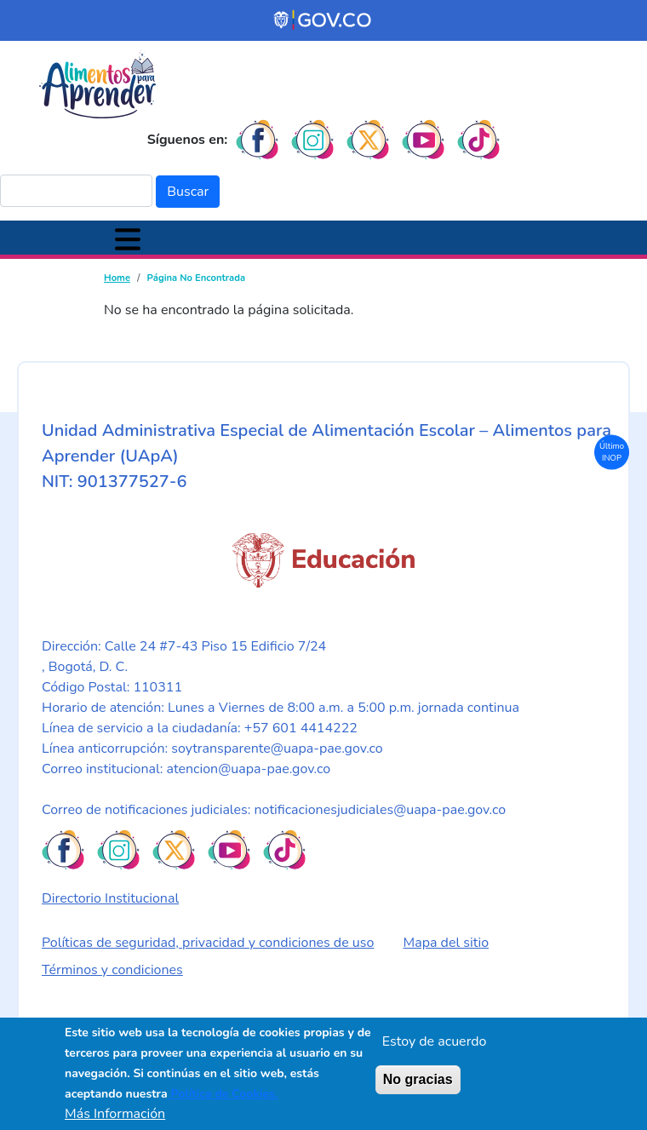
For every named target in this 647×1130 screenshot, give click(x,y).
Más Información (115, 1113)
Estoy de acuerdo (434, 1041)
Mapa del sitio (447, 942)
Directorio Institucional (110, 898)
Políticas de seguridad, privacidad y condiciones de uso (208, 942)
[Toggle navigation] (128, 238)
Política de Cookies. (223, 1094)
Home (117, 278)
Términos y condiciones (112, 970)
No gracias (418, 1079)
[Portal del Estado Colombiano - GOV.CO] (323, 20)
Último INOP (611, 450)
